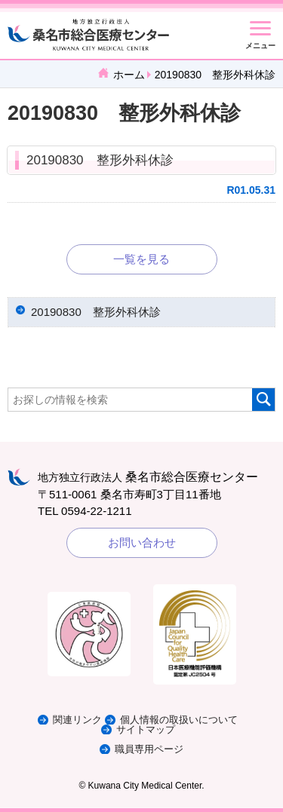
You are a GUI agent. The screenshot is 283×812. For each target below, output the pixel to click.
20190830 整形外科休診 (100, 160)
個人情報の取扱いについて (179, 720)
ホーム (129, 75)
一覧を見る (141, 259)
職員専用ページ (149, 749)
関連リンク (77, 720)
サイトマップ (145, 729)
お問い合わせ (142, 542)
